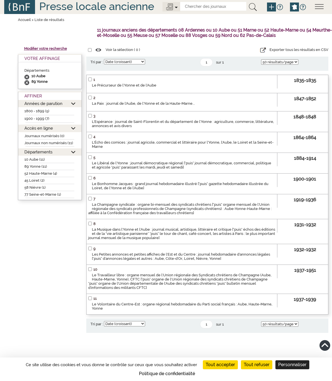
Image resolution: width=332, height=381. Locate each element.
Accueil (24, 20)
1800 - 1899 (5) (36, 111)
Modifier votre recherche (45, 48)
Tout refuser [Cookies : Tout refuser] (257, 364)
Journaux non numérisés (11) (48, 143)
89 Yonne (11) (35, 166)
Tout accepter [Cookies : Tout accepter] (220, 364)
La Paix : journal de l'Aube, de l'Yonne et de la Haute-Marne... (143, 103)
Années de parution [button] (43, 103)
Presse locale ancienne (96, 6)
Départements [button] (38, 151)
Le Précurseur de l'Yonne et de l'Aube (124, 85)
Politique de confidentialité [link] (167, 373)
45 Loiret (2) (34, 180)
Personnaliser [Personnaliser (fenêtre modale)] (292, 364)
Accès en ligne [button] (38, 128)
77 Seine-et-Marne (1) (42, 194)
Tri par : (96, 62)
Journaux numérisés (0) (44, 136)
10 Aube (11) (34, 159)
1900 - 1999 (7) (36, 118)
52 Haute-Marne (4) (40, 173)
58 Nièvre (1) (35, 187)
